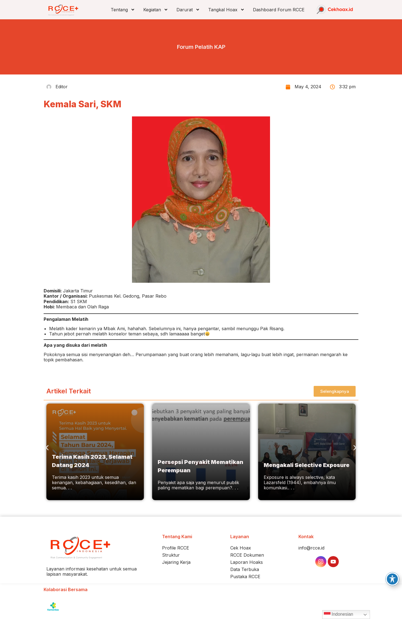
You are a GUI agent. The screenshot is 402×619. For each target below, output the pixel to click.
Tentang (123, 10)
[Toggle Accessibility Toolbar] (392, 579)
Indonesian (338, 614)
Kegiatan (155, 10)
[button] (47, 447)
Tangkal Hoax (226, 10)
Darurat (188, 10)
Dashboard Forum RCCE (279, 9)
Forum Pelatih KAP (201, 47)
